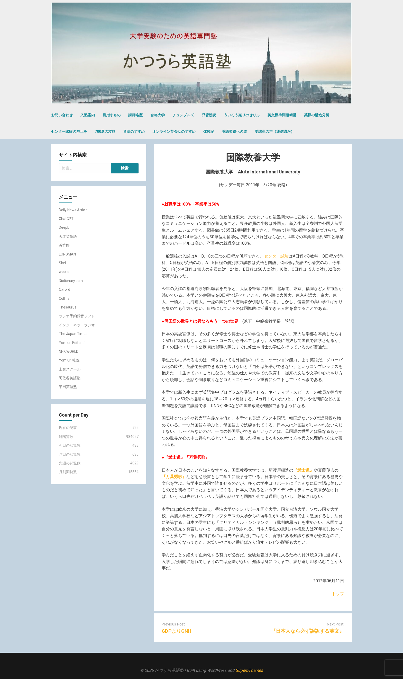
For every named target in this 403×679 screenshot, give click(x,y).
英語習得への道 (234, 131)
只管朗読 (209, 115)
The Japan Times (73, 334)
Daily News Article (73, 210)
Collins (64, 298)
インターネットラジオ (77, 325)
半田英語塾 (68, 387)
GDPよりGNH (176, 631)
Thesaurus (67, 307)
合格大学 (157, 115)
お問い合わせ (62, 115)
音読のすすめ (134, 131)
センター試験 (276, 256)
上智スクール (69, 369)
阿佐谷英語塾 (69, 378)
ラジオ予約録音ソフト (77, 316)
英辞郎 (64, 245)
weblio (64, 272)
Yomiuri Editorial (72, 343)
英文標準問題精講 (282, 115)
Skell (63, 263)
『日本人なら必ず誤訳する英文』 (307, 631)
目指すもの (112, 115)
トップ (338, 593)
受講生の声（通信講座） (274, 131)
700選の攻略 (105, 131)
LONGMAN (67, 254)
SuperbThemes (249, 670)
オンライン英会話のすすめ (174, 131)
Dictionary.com (71, 281)
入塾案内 (87, 115)
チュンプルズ (183, 115)
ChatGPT (66, 219)
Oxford (64, 289)
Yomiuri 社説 (69, 360)
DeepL (64, 227)
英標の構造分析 (316, 115)
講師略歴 (135, 115)
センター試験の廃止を (69, 131)
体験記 (208, 131)
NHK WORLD (68, 351)
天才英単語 (68, 236)
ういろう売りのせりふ (242, 115)
